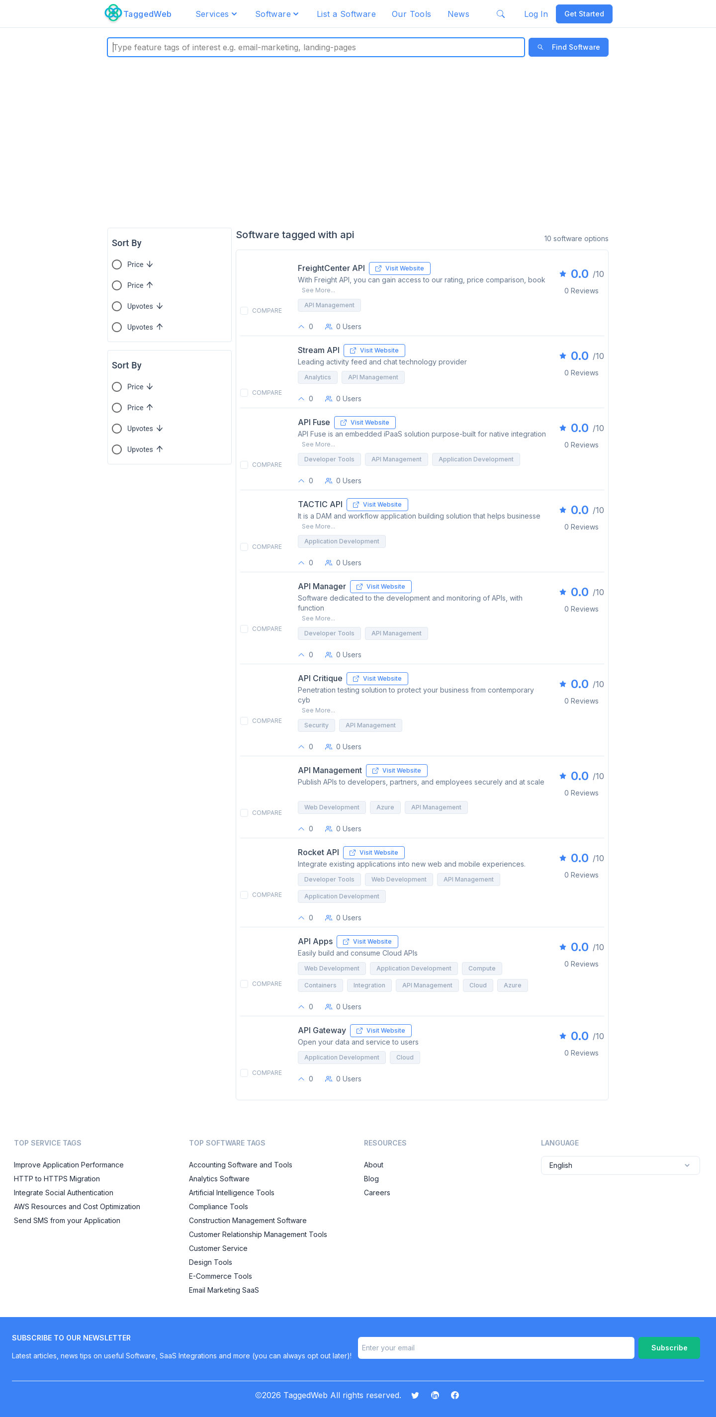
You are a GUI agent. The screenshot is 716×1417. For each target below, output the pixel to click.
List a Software (346, 14)
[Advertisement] (358, 142)
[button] (217, 14)
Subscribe (669, 1347)
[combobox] (114, 47)
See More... (318, 290)
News (459, 14)
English (620, 1165)
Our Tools (412, 14)
